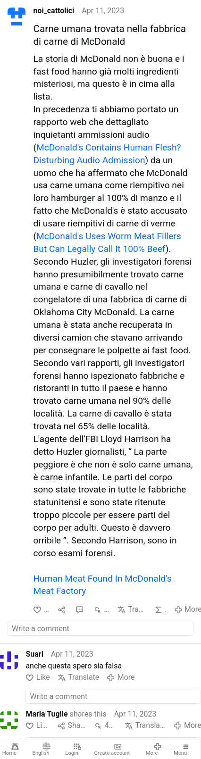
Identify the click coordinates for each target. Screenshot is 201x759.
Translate (132, 609)
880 (101, 609)
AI (160, 609)
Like (41, 609)
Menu (182, 749)
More (154, 749)
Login (73, 749)
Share (71, 725)
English (42, 749)
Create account (112, 749)
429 (105, 725)
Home (10, 749)
